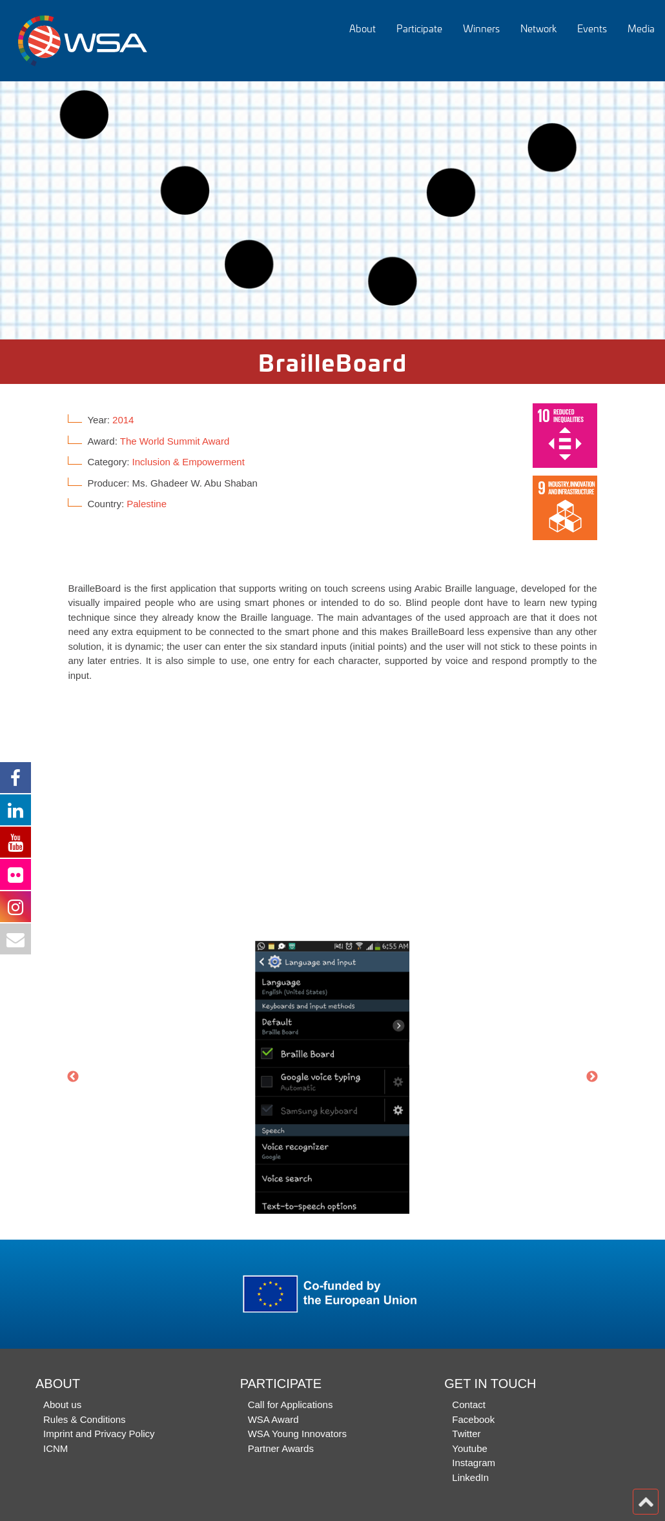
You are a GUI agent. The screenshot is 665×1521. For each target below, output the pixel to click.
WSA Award (273, 1419)
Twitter (466, 1433)
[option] (332, 210)
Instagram (473, 1462)
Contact (469, 1404)
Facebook (473, 1419)
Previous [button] (72, 1077)
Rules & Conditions (84, 1419)
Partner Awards (281, 1448)
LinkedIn (470, 1477)
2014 (123, 419)
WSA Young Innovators (297, 1433)
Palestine (147, 503)
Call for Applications (290, 1404)
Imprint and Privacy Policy (99, 1433)
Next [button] (592, 1077)
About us (62, 1404)
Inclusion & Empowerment (188, 461)
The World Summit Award (175, 441)
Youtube (469, 1448)
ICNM (55, 1448)
